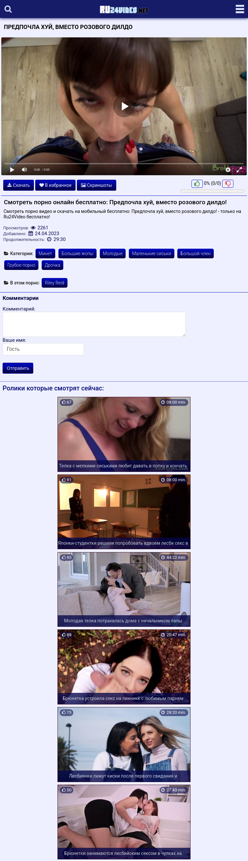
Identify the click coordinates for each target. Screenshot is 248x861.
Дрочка (52, 265)
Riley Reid (54, 282)
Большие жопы (77, 253)
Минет (45, 253)
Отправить (18, 368)
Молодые (113, 253)
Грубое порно (21, 265)
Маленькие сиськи (151, 253)
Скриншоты (96, 185)
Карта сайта (14, 848)
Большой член (196, 253)
